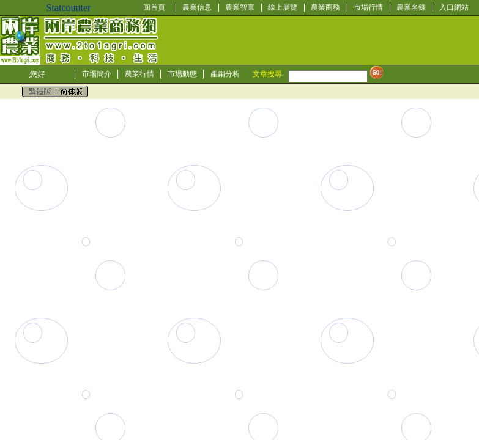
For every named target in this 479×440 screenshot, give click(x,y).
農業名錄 (411, 7)
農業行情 (139, 74)
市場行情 (368, 7)
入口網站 (454, 7)
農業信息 (197, 7)
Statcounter (68, 7)
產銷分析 (225, 74)
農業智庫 (239, 7)
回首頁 (154, 7)
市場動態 (182, 74)
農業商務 (325, 7)
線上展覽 (282, 7)
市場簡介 (96, 74)
